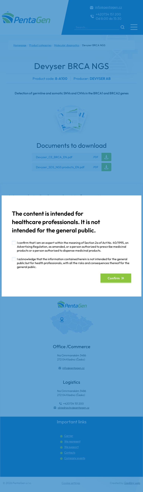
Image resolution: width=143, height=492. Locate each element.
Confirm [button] (114, 278)
